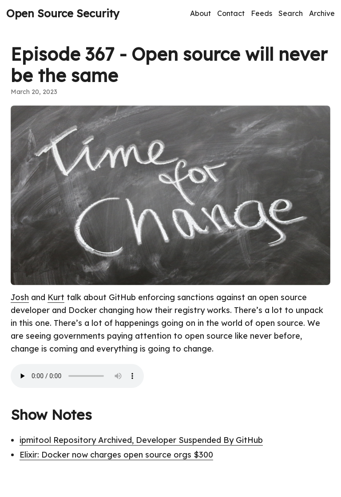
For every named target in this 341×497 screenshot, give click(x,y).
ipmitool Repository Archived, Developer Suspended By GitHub (141, 440)
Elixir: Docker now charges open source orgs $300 (116, 455)
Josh (20, 297)
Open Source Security (62, 13)
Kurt (56, 297)
